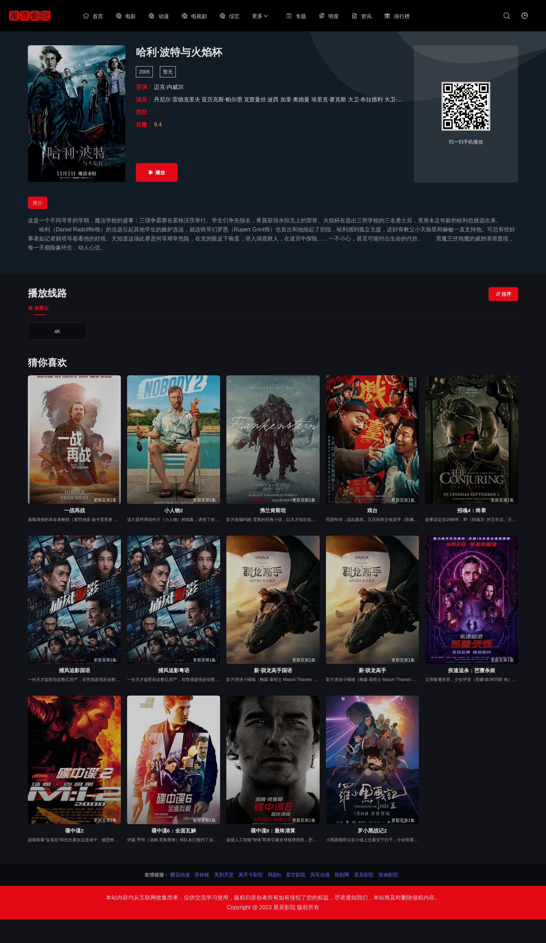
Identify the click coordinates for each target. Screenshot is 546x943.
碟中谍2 (74, 831)
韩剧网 (342, 874)
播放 (156, 172)
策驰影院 (388, 874)
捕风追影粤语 (173, 670)
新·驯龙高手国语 (273, 670)
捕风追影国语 (74, 670)
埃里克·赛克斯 (329, 99)
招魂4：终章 (471, 510)
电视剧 (194, 16)
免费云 (38, 308)
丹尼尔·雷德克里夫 (178, 99)
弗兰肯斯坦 (273, 510)
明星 (329, 16)
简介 (37, 203)
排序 (503, 294)
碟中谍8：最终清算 (273, 831)
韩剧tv (274, 874)
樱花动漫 (180, 874)
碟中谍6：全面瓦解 (173, 831)
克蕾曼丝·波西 (262, 99)
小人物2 (173, 510)
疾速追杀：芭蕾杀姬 (471, 670)
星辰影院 (364, 874)
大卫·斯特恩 (399, 99)
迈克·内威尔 (168, 87)
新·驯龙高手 (372, 670)
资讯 (361, 16)
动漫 (158, 16)
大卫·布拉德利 (366, 99)
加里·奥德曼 (295, 99)
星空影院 (295, 874)
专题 (296, 16)
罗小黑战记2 (372, 831)
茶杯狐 (202, 874)
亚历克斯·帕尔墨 (223, 99)
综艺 (229, 16)
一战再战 (74, 510)
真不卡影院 (251, 874)
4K (57, 331)
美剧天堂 (224, 874)
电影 (126, 16)
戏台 (372, 510)
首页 (93, 16)
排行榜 (397, 16)
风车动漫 (320, 874)
